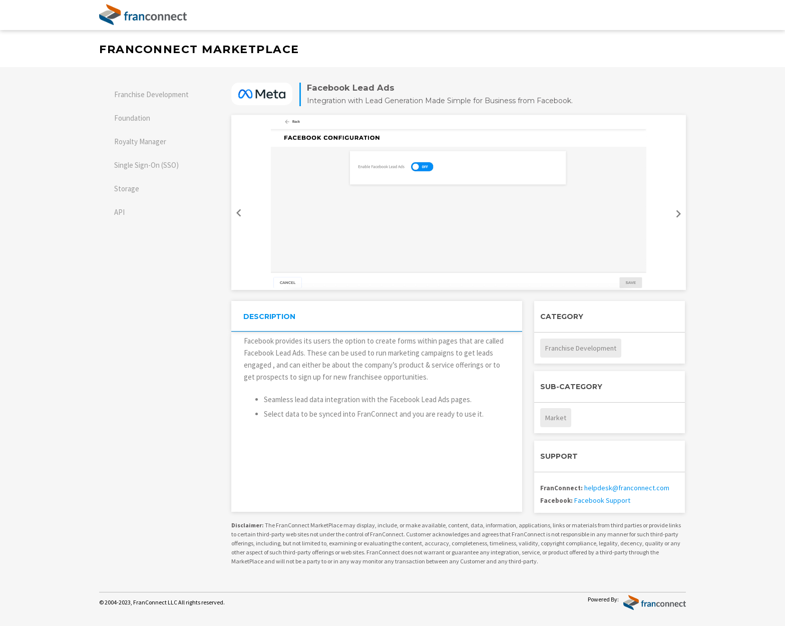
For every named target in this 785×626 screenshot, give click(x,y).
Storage (126, 188)
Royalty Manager (140, 141)
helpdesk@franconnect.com (626, 487)
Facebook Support (602, 500)
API (119, 212)
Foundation (132, 118)
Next (680, 216)
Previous (237, 209)
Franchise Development (151, 94)
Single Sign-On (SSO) (146, 165)
